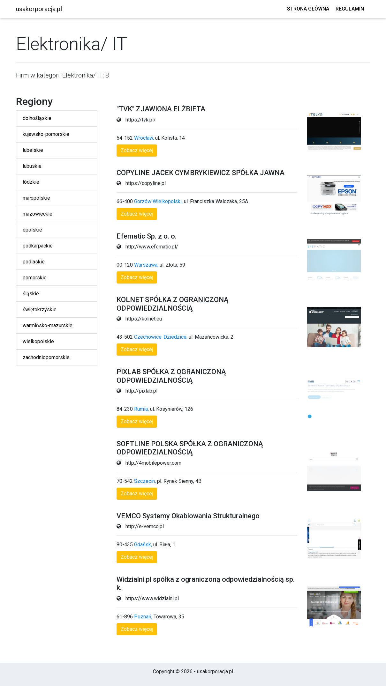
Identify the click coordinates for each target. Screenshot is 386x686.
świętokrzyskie (40, 309)
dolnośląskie (37, 118)
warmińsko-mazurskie (47, 325)
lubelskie (33, 150)
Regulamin (350, 9)
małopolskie (36, 198)
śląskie (31, 294)
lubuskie (32, 166)
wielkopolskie (38, 341)
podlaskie (34, 262)
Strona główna (308, 9)
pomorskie (35, 278)
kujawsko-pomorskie (46, 134)
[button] (137, 150)
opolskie (32, 230)
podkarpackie (38, 246)
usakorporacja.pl (39, 9)
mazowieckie (37, 214)
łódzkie (31, 182)
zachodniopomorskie (46, 357)
